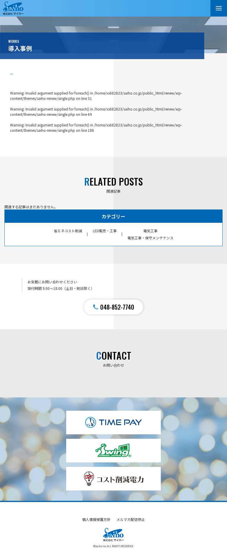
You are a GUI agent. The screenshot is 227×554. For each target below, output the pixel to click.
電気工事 (150, 230)
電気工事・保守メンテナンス (150, 237)
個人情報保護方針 (96, 519)
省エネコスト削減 (68, 230)
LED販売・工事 (105, 230)
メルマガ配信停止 (130, 519)
